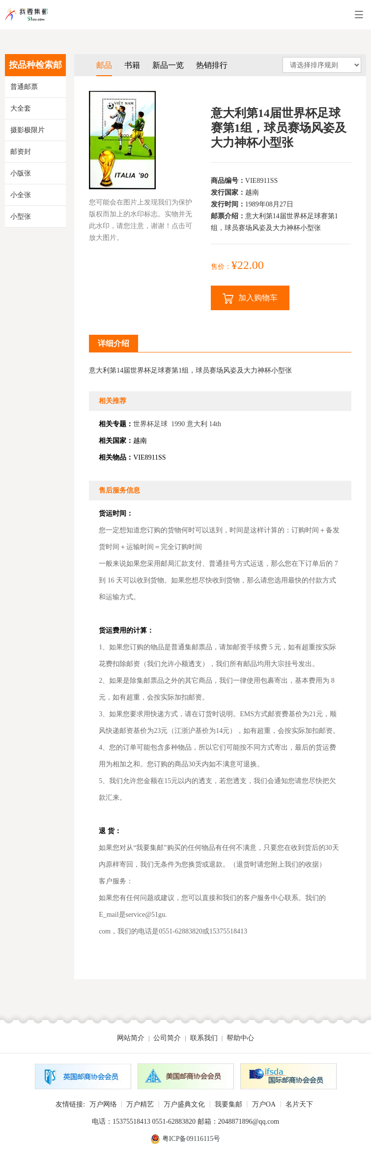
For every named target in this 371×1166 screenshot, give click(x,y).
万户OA (264, 1104)
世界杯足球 (150, 424)
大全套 (20, 108)
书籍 (132, 65)
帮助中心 (240, 1038)
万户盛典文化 (184, 1104)
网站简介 (130, 1038)
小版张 (20, 173)
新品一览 (168, 65)
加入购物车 (250, 298)
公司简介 (167, 1038)
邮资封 (20, 151)
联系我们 (204, 1038)
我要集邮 (228, 1104)
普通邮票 (24, 86)
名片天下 (299, 1104)
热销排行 (212, 65)
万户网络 (103, 1104)
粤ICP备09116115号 (191, 1138)
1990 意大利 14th (196, 424)
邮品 (104, 65)
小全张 (20, 195)
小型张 (20, 216)
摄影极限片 (27, 130)
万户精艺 (140, 1104)
